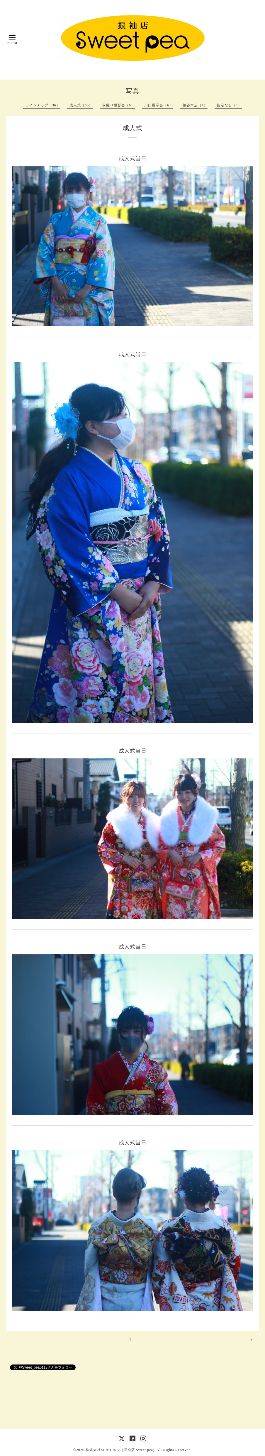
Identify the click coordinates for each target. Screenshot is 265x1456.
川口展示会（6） (158, 105)
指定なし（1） (229, 105)
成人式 (133, 128)
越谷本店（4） (195, 105)
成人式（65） (81, 105)
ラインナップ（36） (43, 105)
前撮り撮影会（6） (118, 105)
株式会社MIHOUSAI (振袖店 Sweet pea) (120, 1450)
